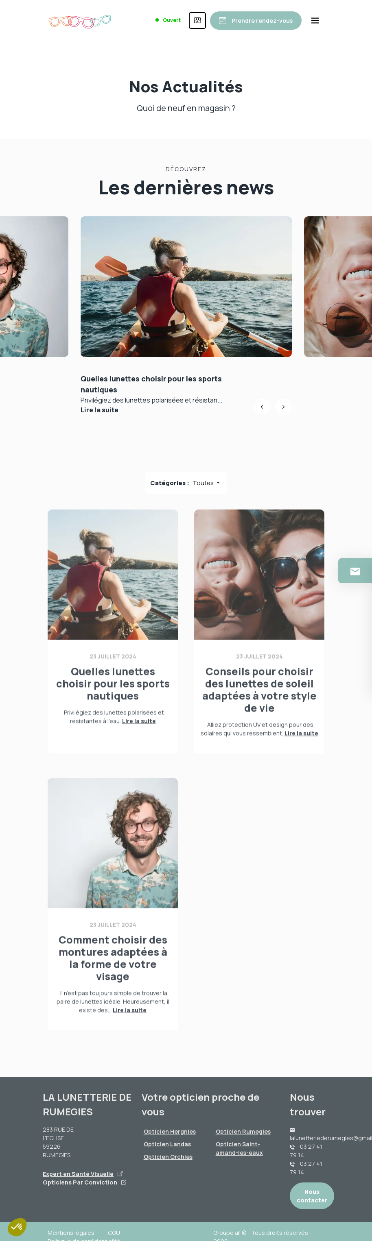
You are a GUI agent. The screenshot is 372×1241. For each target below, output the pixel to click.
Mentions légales (71, 1233)
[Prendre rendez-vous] (256, 20)
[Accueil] (80, 20)
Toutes (204, 483)
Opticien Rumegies (243, 1131)
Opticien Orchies (168, 1156)
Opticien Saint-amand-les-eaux (239, 1148)
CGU (114, 1233)
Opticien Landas (167, 1144)
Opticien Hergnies (170, 1131)
